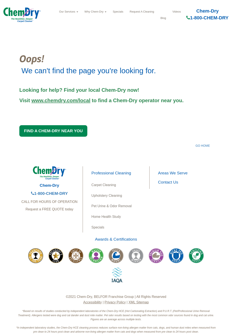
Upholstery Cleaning (106, 195)
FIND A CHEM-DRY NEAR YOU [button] (53, 131)
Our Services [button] (68, 11)
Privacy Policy (115, 302)
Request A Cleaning (142, 11)
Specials (118, 11)
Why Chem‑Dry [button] (95, 11)
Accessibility (92, 302)
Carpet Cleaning (103, 185)
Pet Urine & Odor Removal (111, 206)
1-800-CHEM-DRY (207, 17)
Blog (163, 18)
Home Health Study (106, 216)
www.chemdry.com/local (60, 100)
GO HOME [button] (202, 145)
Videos (176, 11)
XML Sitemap (139, 302)
